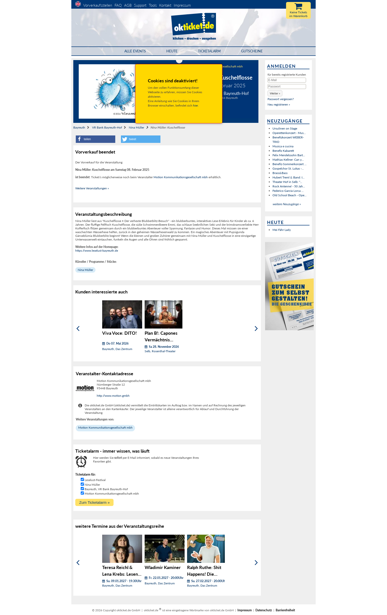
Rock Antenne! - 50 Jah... (288, 186)
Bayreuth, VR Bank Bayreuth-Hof (106, 489)
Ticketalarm (209, 51)
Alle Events (135, 51)
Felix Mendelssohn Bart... (288, 155)
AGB (128, 5)
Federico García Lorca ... (288, 191)
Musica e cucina (282, 146)
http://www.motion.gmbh (113, 395)
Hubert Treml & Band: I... (288, 177)
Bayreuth (79, 127)
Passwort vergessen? (281, 99)
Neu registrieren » (279, 104)
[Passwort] (287, 86)
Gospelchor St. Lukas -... (288, 168)
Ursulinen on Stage (284, 128)
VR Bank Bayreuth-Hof (107, 127)
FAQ (118, 5)
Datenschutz (263, 610)
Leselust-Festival (95, 480)
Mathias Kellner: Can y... (288, 159)
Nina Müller (136, 127)
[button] (95, 139)
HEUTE (171, 51)
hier (195, 105)
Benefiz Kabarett (283, 151)
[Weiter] (256, 328)
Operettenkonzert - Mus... (289, 133)
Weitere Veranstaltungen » (92, 188)
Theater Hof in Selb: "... (287, 182)
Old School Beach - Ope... (289, 195)
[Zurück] (77, 328)
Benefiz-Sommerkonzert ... (289, 164)
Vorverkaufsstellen (97, 5)
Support (140, 5)
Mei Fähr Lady (281, 230)
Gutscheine (252, 51)
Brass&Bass (280, 173)
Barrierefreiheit (285, 610)
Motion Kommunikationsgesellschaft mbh (181, 177)
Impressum (182, 5)
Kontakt (165, 5)
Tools (153, 5)
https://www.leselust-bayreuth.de (96, 250)
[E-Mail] (287, 80)
